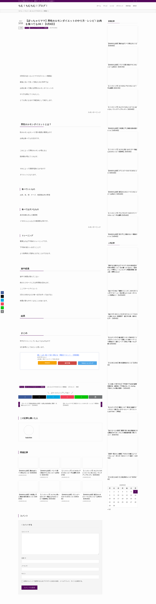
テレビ (26, 27)
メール (24, 566)
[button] (25, 397)
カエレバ (45, 357)
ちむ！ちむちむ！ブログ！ (33, 6)
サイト (23, 573)
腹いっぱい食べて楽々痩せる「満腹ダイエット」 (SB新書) (58, 355)
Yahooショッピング (87, 363)
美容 (77, 387)
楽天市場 (67, 363)
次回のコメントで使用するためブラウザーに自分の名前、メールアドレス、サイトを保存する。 (53, 581)
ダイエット (71, 387)
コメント (25, 531)
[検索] (136, 1)
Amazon (47, 363)
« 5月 (109, 509)
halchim (28, 438)
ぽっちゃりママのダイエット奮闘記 (39, 27)
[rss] (134, 1)
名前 (23, 558)
